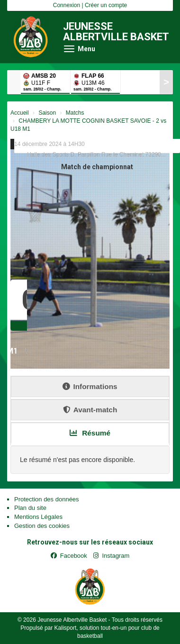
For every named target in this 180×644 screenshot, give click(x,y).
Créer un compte (106, 5)
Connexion (66, 5)
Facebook (69, 555)
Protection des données (46, 499)
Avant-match (90, 410)
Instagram (111, 555)
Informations (90, 386)
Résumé (90, 433)
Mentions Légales (38, 516)
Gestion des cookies (42, 525)
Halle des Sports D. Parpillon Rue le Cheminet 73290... (96, 154)
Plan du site (30, 507)
